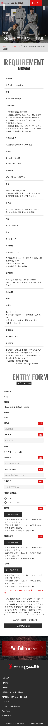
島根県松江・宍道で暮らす (13, 692)
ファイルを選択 (13, 514)
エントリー (36, 3)
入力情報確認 (23, 625)
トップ (5, 46)
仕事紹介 (5, 683)
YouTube (6, 711)
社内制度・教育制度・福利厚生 (14, 697)
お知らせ (5, 701)
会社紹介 (5, 678)
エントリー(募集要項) (11, 706)
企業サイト (6, 715)
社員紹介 (5, 687)
